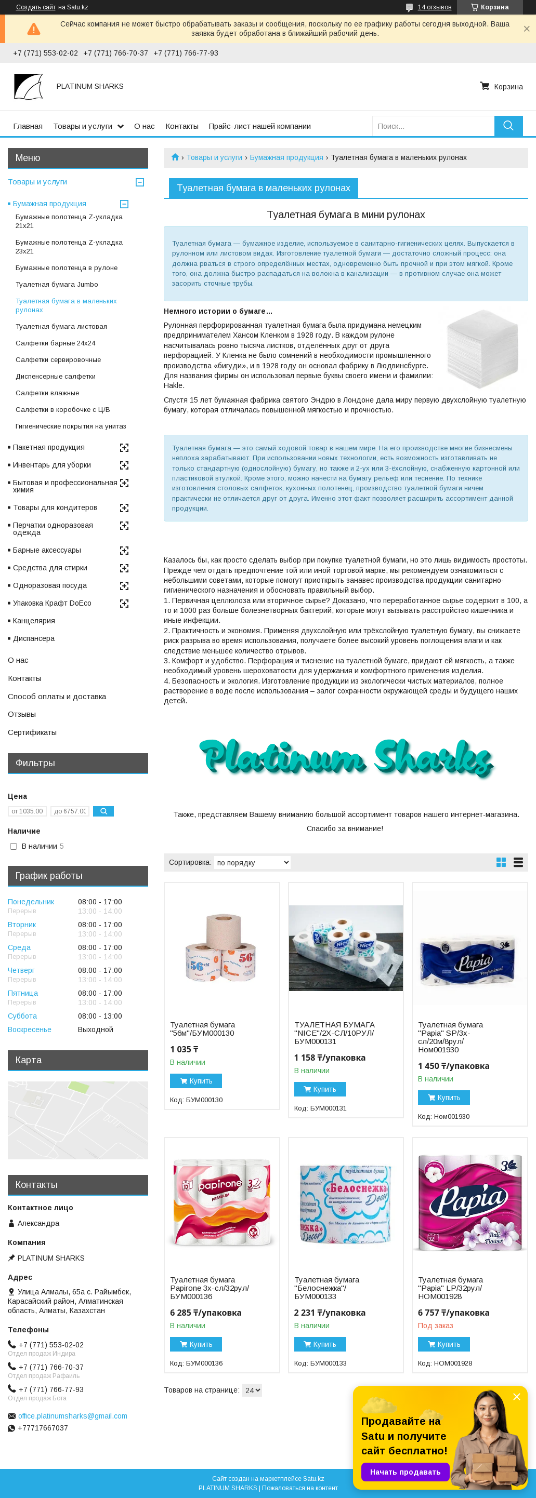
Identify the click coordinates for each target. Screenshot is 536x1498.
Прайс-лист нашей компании (260, 126)
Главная (28, 126)
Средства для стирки (50, 568)
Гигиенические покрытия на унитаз (71, 426)
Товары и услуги (82, 126)
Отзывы (22, 714)
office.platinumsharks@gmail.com (72, 1416)
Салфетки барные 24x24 (55, 343)
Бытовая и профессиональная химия (65, 486)
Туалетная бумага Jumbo (57, 284)
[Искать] (508, 126)
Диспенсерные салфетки (56, 376)
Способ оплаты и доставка (57, 696)
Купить (201, 1081)
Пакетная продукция (49, 447)
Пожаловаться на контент (300, 1488)
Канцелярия (34, 621)
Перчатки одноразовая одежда (53, 529)
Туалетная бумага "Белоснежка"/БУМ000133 (326, 1288)
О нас (144, 126)
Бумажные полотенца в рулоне (66, 268)
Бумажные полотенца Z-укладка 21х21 (69, 221)
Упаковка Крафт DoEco (52, 603)
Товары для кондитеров (55, 507)
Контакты (182, 126)
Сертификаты (32, 732)
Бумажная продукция (286, 157)
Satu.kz (313, 1478)
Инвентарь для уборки (52, 465)
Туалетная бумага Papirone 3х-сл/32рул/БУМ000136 (209, 1288)
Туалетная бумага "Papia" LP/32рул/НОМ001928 (450, 1288)
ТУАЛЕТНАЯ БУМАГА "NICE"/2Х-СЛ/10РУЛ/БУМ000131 (334, 1033)
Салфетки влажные (47, 393)
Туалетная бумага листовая (61, 326)
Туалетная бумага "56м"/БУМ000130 (202, 1029)
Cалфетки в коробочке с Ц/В (63, 409)
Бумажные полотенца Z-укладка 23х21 (69, 246)
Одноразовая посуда (50, 585)
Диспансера (34, 638)
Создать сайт (36, 7)
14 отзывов (435, 7)
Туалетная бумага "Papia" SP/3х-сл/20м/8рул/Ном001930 (450, 1037)
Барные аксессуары (47, 550)
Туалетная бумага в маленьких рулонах (66, 305)
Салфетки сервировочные (58, 360)
